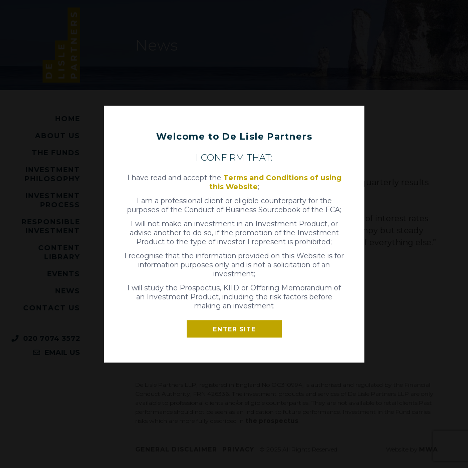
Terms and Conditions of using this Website (275, 182)
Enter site (234, 328)
